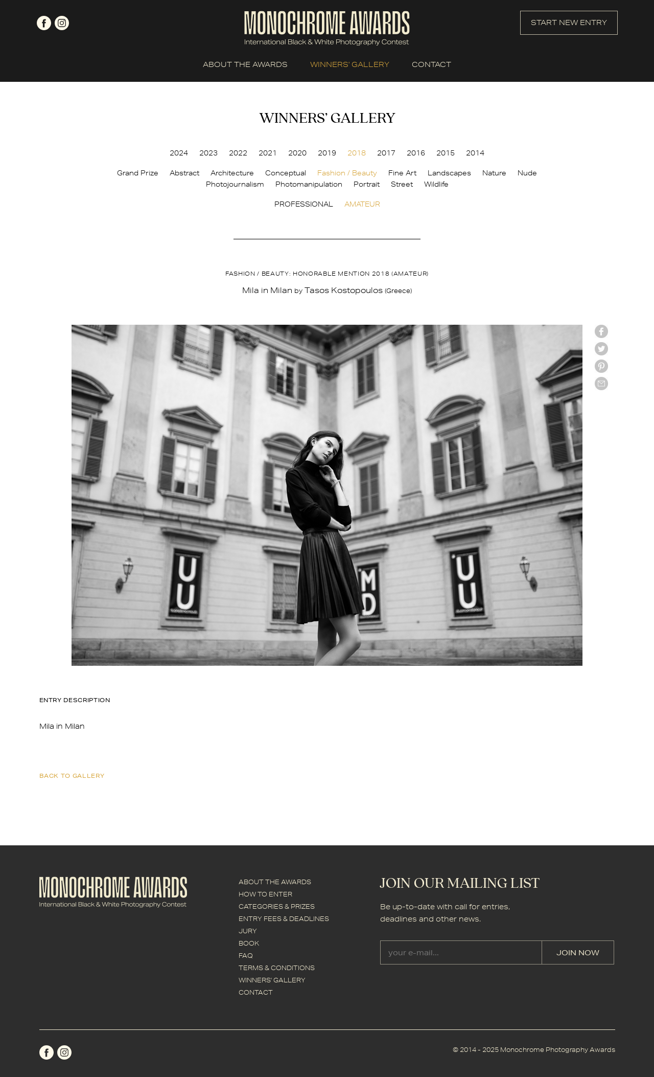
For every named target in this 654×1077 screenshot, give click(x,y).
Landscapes (449, 172)
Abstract (184, 172)
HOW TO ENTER (265, 894)
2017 (386, 153)
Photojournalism (235, 184)
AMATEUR (362, 204)
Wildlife (436, 184)
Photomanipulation (308, 184)
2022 (238, 153)
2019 (327, 153)
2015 (445, 153)
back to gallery (72, 775)
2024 (179, 153)
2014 (475, 153)
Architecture (232, 172)
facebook (44, 23)
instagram (62, 23)
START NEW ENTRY (569, 22)
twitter (601, 348)
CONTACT (431, 64)
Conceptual (285, 172)
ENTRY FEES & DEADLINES (284, 918)
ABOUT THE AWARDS (245, 64)
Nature (494, 172)
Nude (527, 172)
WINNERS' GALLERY (349, 64)
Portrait (367, 184)
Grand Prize (137, 172)
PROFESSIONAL (303, 204)
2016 (416, 153)
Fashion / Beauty (347, 172)
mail (601, 383)
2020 (297, 153)
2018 (356, 153)
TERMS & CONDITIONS (277, 967)
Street (402, 184)
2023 (208, 153)
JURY (248, 931)
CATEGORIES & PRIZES (277, 906)
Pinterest (601, 366)
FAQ (246, 955)
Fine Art (402, 172)
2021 (268, 153)
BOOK (249, 943)
